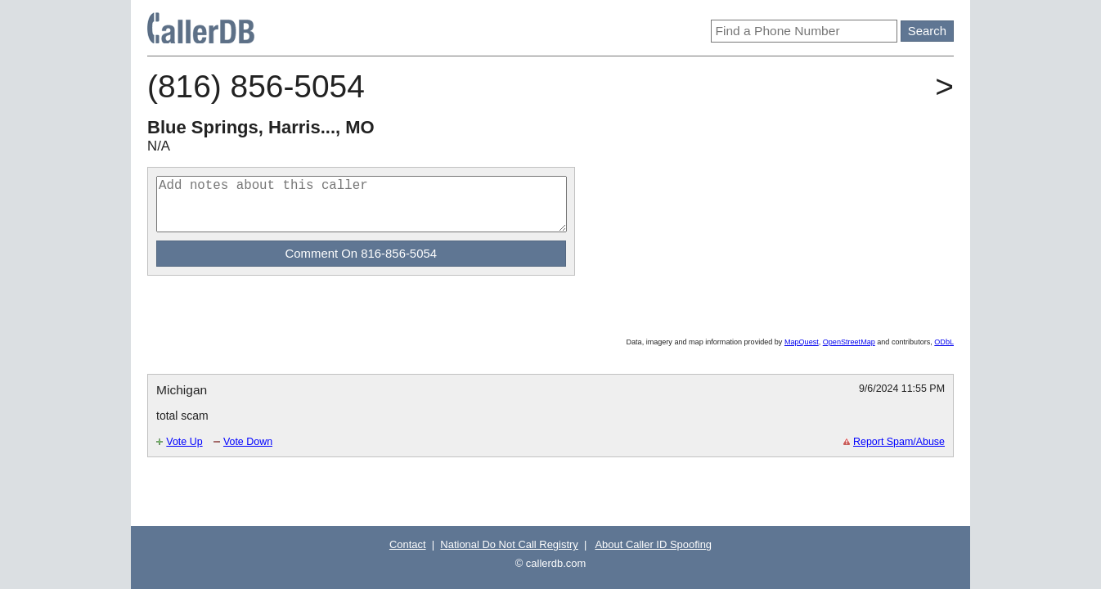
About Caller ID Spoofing (653, 544)
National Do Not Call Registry (508, 544)
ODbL (944, 342)
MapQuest (801, 342)
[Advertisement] (338, 312)
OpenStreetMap (849, 342)
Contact (407, 544)
